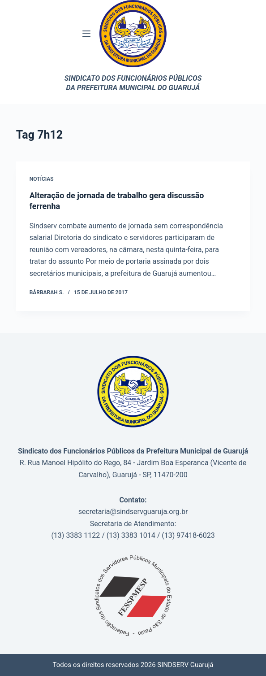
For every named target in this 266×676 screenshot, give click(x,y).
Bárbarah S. (47, 292)
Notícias (42, 179)
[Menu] (86, 34)
